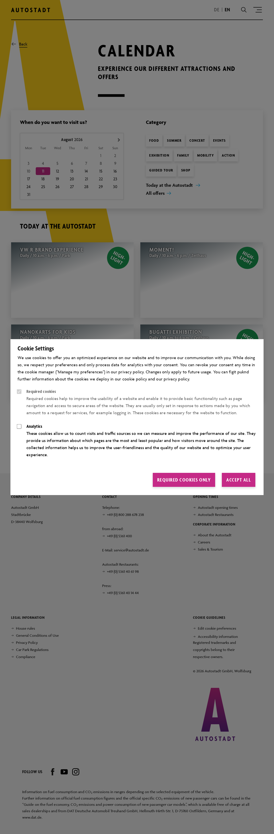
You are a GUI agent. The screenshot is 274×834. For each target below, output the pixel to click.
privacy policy (176, 379)
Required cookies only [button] (184, 480)
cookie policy (134, 379)
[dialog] (137, 417)
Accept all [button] (238, 480)
